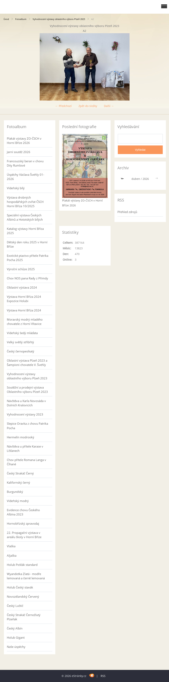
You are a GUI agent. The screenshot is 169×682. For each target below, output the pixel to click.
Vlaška (11, 546)
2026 (146, 179)
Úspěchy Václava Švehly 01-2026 (25, 177)
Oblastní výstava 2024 (22, 287)
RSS (103, 676)
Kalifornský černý (18, 482)
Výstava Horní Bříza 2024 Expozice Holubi (24, 299)
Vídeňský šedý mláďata (22, 333)
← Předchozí (63, 106)
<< (122, 179)
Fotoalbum (20, 19)
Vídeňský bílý (16, 188)
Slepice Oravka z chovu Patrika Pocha (27, 426)
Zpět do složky (88, 106)
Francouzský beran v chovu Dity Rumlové (25, 163)
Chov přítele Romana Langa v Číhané (26, 462)
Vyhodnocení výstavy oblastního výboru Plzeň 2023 (59, 19)
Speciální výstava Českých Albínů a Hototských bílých (25, 217)
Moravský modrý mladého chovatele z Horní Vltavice (25, 321)
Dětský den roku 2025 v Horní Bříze (27, 244)
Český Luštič (15, 606)
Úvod (6, 19)
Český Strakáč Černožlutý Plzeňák (23, 617)
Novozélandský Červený (23, 596)
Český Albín (14, 628)
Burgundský (15, 492)
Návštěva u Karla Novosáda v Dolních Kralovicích (26, 403)
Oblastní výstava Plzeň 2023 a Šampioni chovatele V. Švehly (27, 362)
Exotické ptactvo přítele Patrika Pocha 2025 (27, 258)
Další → (109, 106)
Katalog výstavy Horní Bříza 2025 (25, 231)
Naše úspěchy (16, 647)
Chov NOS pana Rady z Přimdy (27, 278)
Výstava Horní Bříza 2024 (24, 310)
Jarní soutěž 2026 (18, 152)
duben (135, 179)
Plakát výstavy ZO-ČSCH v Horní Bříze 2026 (24, 140)
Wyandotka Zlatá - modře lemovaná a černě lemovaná (26, 576)
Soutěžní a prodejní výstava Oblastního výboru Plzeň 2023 (27, 389)
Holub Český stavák (20, 587)
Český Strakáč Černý (20, 473)
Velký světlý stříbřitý (20, 342)
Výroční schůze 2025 (21, 269)
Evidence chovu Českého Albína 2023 (23, 512)
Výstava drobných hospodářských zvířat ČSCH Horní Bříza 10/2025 (25, 201)
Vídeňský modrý (18, 501)
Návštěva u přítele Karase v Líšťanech (25, 448)
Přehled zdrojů (127, 212)
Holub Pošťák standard (22, 565)
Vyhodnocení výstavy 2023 (25, 414)
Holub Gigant (16, 637)
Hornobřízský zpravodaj (23, 523)
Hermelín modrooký (20, 437)
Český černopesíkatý (20, 351)
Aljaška (11, 555)
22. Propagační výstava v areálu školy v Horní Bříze (24, 535)
